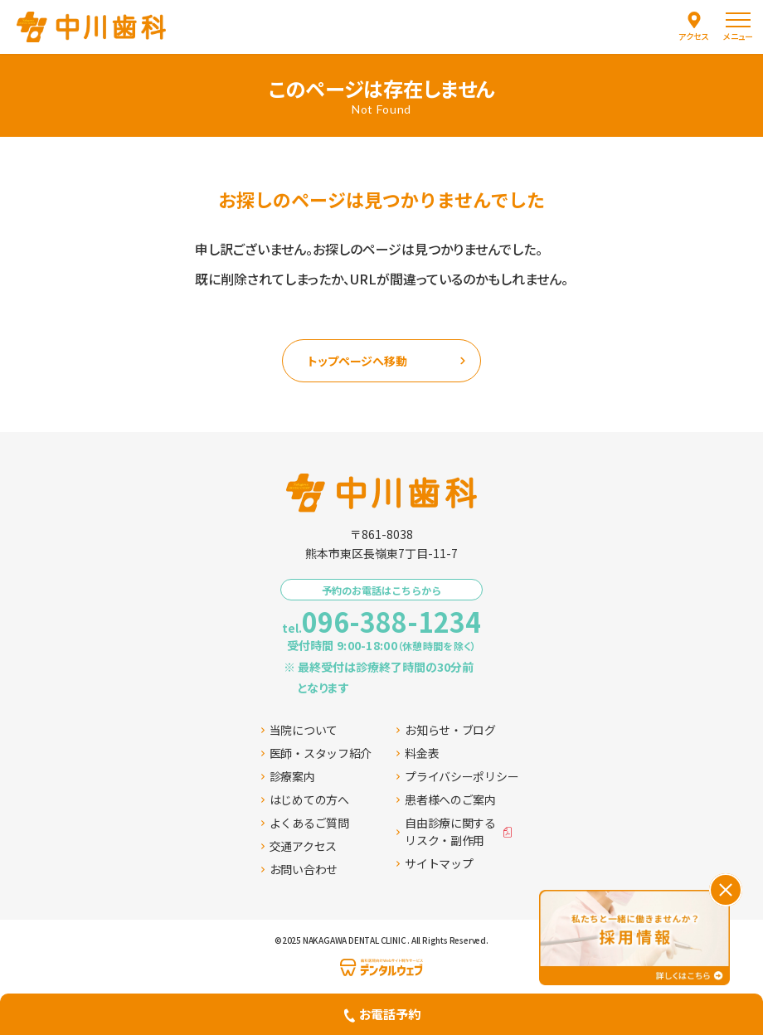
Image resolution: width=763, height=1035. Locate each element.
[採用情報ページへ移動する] (634, 937)
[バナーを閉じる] (725, 889)
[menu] (738, 27)
